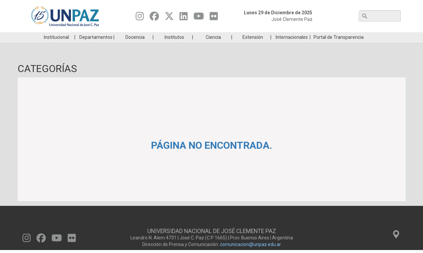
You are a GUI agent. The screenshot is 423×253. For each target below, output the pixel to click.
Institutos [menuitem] (174, 47)
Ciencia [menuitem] (213, 47)
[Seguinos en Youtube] (198, 18)
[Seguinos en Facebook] (154, 18)
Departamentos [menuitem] (95, 47)
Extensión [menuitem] (253, 47)
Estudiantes (243, 37)
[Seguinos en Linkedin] (183, 18)
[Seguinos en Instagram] (140, 18)
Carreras (54, 37)
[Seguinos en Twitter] (169, 18)
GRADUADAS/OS (306, 37)
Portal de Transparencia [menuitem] (339, 47)
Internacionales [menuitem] (292, 47)
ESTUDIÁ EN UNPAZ (117, 37)
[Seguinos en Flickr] (214, 18)
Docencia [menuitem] (135, 47)
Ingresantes (180, 37)
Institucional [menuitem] (56, 47)
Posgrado (369, 37)
